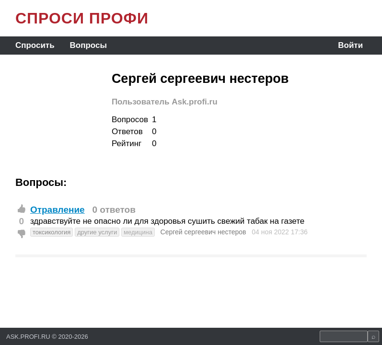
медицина (138, 232)
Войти (350, 45)
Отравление (57, 210)
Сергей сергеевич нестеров (203, 232)
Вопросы (88, 45)
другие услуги (97, 232)
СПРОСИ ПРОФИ (82, 18)
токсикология (51, 232)
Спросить (35, 45)
